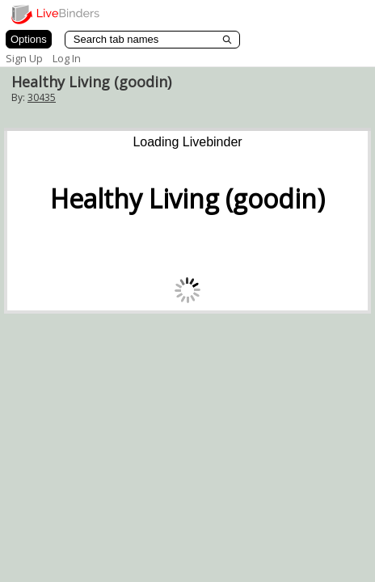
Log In (67, 58)
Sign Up (24, 58)
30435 (41, 97)
